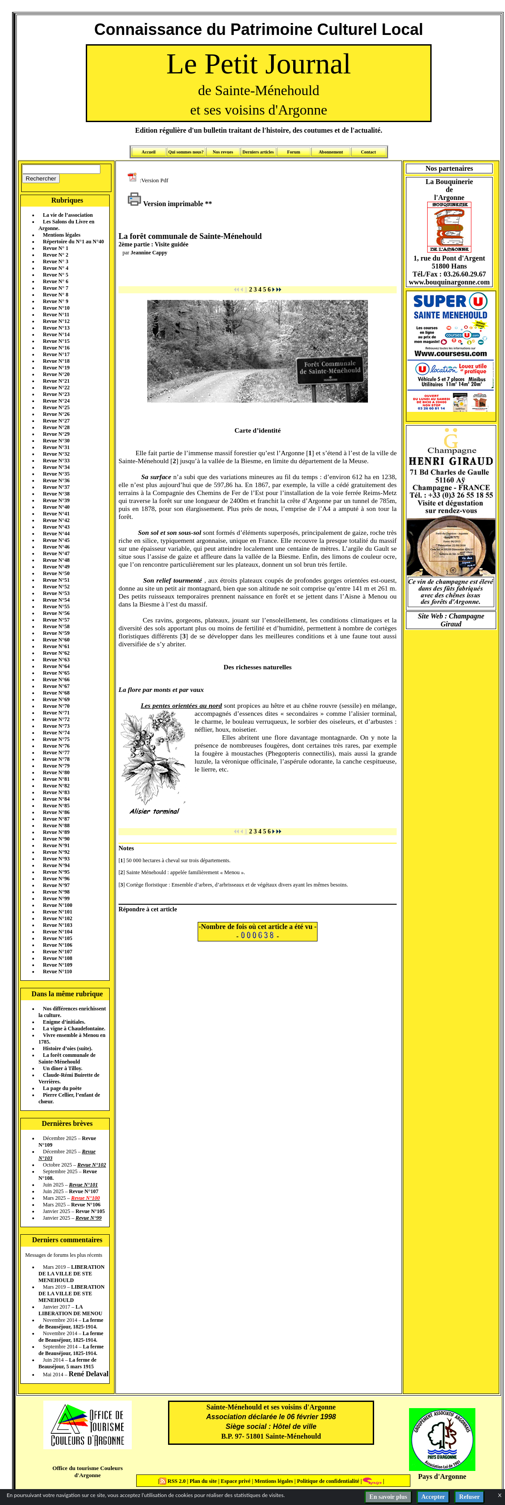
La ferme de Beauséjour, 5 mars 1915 (67, 1363)
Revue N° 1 (55, 248)
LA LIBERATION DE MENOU (70, 1310)
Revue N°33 (56, 460)
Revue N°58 (56, 626)
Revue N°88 (56, 825)
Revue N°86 (56, 812)
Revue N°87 (56, 819)
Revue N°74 (56, 732)
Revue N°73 (56, 726)
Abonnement (331, 152)
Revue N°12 (56, 321)
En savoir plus (388, 1496)
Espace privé (234, 1481)
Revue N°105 (57, 938)
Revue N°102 (57, 918)
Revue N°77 (56, 752)
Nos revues (223, 152)
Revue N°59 (56, 633)
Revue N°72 (56, 719)
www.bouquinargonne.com (449, 282)
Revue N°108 (57, 958)
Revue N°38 (56, 494)
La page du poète (62, 1088)
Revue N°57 (56, 620)
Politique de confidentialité (327, 1481)
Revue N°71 (56, 713)
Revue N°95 (56, 872)
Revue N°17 (56, 354)
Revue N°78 (56, 759)
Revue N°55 (56, 606)
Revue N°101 (57, 912)
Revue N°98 (56, 892)
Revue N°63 (56, 660)
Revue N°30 (56, 441)
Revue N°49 (56, 567)
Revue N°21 (56, 381)
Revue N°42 (56, 520)
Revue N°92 (56, 852)
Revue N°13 (56, 328)
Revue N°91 (56, 845)
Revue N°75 (56, 739)
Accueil (149, 152)
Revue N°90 (56, 839)
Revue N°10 (56, 308)
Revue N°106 (57, 945)
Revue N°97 (56, 885)
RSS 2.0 (173, 1481)
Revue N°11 (56, 314)
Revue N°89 (56, 832)
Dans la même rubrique (67, 994)
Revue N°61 (56, 646)
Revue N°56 (56, 613)
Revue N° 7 (55, 288)
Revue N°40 (56, 507)
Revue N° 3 (55, 261)
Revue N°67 (56, 686)
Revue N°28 (56, 427)
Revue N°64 (56, 666)
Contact (368, 152)
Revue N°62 (56, 653)
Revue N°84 (56, 799)
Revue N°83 (56, 792)
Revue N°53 (56, 593)
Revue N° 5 (55, 275)
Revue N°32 (56, 454)
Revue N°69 (56, 699)
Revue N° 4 (55, 268)
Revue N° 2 (55, 255)
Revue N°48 (56, 560)
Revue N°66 (56, 679)
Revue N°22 (56, 387)
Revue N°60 (56, 640)
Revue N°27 (56, 421)
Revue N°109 (57, 965)
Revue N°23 (56, 394)
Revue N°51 (56, 580)
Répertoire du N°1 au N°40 (73, 241)
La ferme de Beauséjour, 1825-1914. (70, 1323)
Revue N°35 (56, 474)
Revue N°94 (56, 865)
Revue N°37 (56, 487)
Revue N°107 (57, 951)
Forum (293, 152)
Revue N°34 (56, 467)
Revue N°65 (56, 673)
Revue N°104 (57, 932)
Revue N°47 (56, 553)
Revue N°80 (56, 772)
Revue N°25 (56, 407)
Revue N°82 (56, 786)
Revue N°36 (56, 480)
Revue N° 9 (55, 301)
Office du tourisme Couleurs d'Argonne (87, 1471)
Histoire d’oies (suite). (67, 1048)
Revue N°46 (56, 547)
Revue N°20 (56, 374)
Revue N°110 (57, 971)
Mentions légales (61, 235)
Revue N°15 (56, 341)
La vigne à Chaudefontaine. (74, 1028)
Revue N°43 (56, 527)
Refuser (469, 1496)
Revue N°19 (56, 368)
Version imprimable (165, 203)
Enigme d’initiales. (64, 1022)
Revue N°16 (56, 348)
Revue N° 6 (55, 281)
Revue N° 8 (55, 295)
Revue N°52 (56, 587)
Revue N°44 (56, 533)
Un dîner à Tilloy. (62, 1068)
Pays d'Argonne (442, 1476)
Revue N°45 (56, 540)
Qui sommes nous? (185, 152)
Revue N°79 (56, 766)
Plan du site (204, 1481)
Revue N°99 (56, 898)
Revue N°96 (56, 878)
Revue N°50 (56, 573)
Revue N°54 (56, 600)
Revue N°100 (57, 905)
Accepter (433, 1496)
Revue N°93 (56, 859)
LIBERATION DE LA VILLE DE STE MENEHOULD (71, 1273)
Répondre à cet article (148, 909)
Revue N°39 (56, 500)
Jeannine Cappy (148, 253)
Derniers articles (258, 152)
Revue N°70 (56, 706)
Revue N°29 (56, 434)
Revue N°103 (57, 925)
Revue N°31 (56, 447)
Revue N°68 (56, 693)
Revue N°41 (56, 514)
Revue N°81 (56, 779)
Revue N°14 (56, 334)
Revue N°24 (56, 401)
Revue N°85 (56, 805)
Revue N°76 (56, 746)
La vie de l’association (68, 215)
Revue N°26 (56, 414)
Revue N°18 (56, 361)
